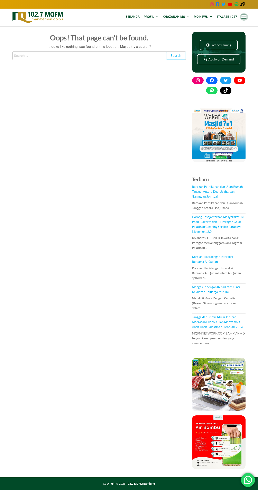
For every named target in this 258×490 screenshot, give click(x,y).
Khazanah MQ (174, 17)
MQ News (201, 17)
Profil (149, 17)
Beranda (133, 17)
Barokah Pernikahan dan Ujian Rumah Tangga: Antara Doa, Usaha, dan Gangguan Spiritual (217, 191)
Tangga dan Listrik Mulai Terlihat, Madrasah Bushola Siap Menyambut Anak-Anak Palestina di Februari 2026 (217, 322)
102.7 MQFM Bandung (140, 483)
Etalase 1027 (226, 17)
